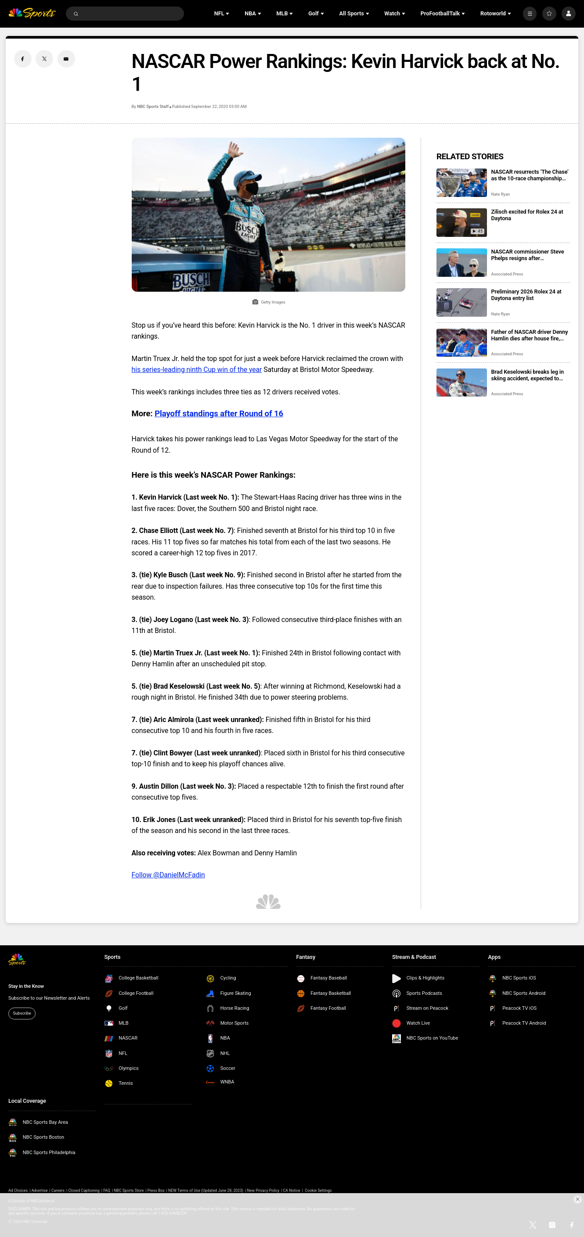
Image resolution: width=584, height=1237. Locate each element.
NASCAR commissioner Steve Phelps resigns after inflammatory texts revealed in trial (528, 254)
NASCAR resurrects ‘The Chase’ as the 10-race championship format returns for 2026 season (530, 175)
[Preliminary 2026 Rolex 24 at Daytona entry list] (461, 302)
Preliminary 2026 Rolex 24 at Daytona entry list (526, 294)
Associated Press (507, 274)
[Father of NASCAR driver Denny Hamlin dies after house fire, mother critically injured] (461, 343)
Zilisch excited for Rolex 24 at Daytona (527, 215)
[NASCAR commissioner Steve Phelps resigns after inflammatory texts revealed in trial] (461, 262)
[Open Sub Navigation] (228, 13)
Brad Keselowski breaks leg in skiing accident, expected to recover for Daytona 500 (527, 375)
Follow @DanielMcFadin (168, 875)
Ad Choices (18, 1190)
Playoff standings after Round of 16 (219, 413)
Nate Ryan (500, 194)
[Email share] (66, 59)
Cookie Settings (318, 1190)
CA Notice (291, 1190)
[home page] (32, 13)
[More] (530, 14)
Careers (58, 1190)
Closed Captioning (83, 1190)
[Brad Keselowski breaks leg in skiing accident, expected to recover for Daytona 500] (461, 382)
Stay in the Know (26, 986)
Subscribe (22, 1013)
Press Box (156, 1190)
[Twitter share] (44, 59)
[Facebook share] (23, 59)
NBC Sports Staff (153, 106)
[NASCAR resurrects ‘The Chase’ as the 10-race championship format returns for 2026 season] (461, 182)
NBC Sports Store (129, 1190)
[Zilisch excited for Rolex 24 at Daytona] (461, 222)
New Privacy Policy (263, 1190)
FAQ (106, 1190)
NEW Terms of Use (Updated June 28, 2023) (205, 1190)
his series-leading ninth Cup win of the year (197, 369)
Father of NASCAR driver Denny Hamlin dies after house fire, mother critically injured (529, 335)
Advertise (40, 1190)
